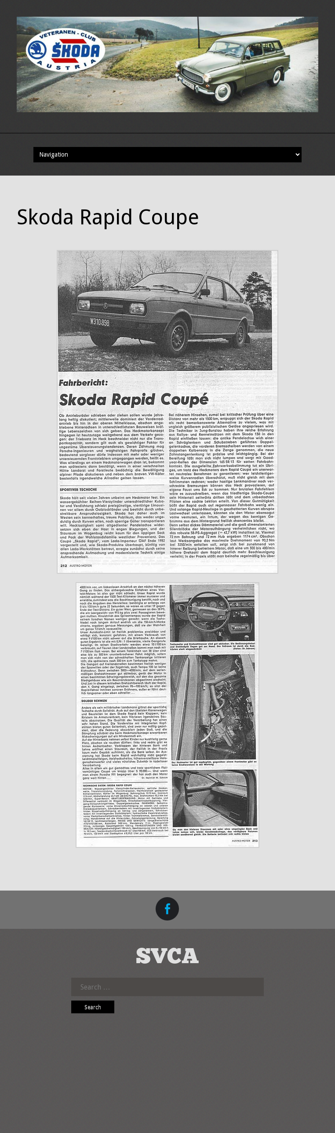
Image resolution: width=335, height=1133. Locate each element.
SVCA (167, 957)
